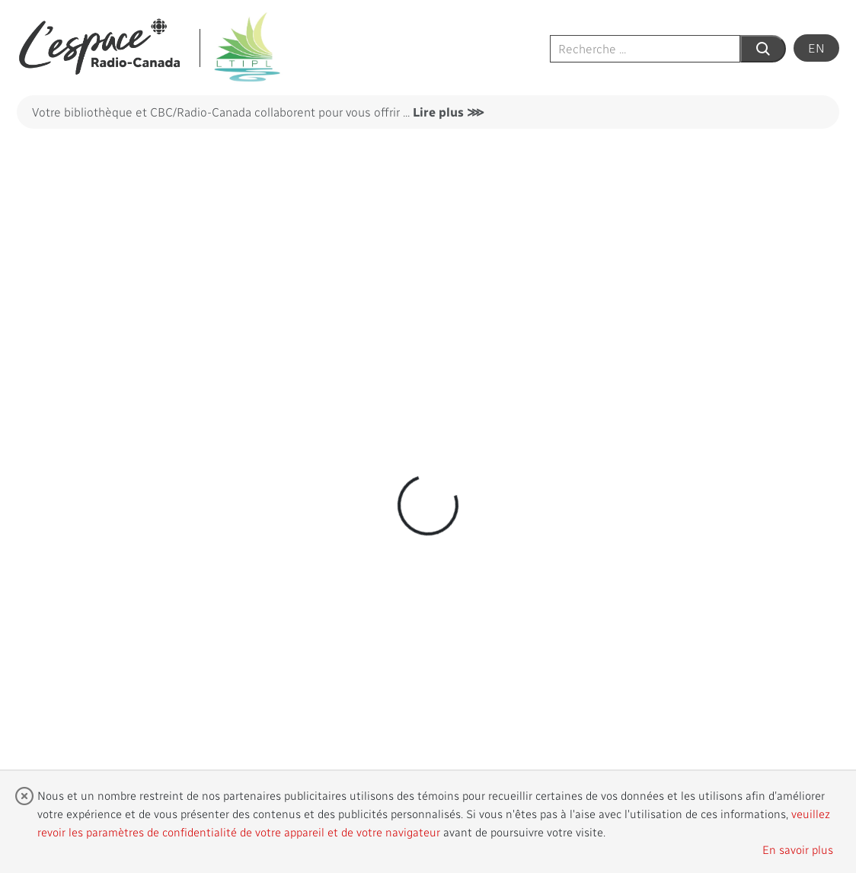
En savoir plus (797, 849)
